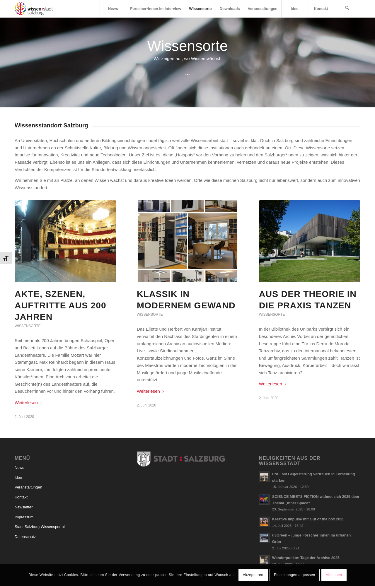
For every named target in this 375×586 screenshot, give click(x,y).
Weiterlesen (28, 402)
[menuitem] (113, 9)
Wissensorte (27, 326)
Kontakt (21, 497)
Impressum (24, 517)
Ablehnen (334, 575)
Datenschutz (25, 536)
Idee (18, 477)
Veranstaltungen (28, 487)
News (19, 467)
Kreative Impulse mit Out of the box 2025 (308, 519)
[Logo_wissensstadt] (34, 9)
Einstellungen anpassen (294, 575)
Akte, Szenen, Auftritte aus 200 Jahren (60, 305)
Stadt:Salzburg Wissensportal (40, 527)
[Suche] (347, 9)
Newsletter (24, 507)
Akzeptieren (253, 575)
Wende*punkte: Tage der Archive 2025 (306, 558)
